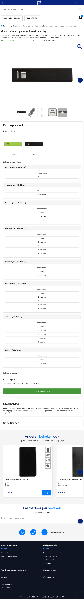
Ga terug (7, 26)
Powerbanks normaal (43, 26)
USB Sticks (5, 586)
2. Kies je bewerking (12, 160)
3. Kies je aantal (10, 371)
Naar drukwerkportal (11, 18)
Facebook (49, 576)
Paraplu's (5, 576)
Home (15, 26)
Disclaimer (47, 562)
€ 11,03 (61, 491)
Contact (4, 551)
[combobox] (39, 9)
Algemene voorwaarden (53, 551)
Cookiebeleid (48, 558)
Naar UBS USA (32, 18)
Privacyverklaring (50, 555)
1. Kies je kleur (9, 131)
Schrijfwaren (6, 579)
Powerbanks (28, 26)
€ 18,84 (8, 491)
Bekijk (46, 491)
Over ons (5, 558)
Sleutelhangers (7, 583)
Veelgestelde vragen (9, 555)
